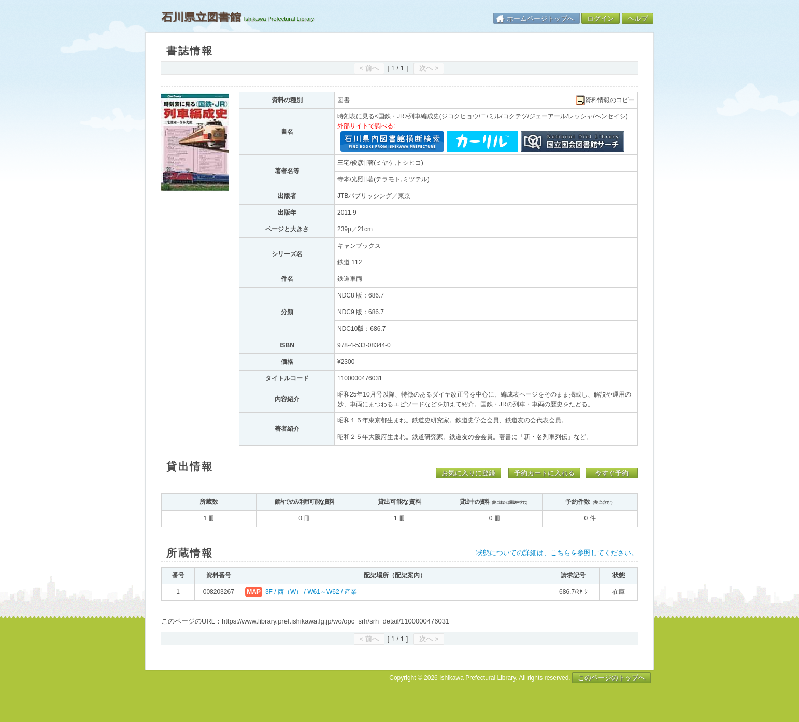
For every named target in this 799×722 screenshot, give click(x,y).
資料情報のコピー (605, 100)
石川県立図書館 (201, 17)
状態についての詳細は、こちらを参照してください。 (557, 553)
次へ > (428, 68)
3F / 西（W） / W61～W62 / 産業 (311, 592)
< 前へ (369, 68)
